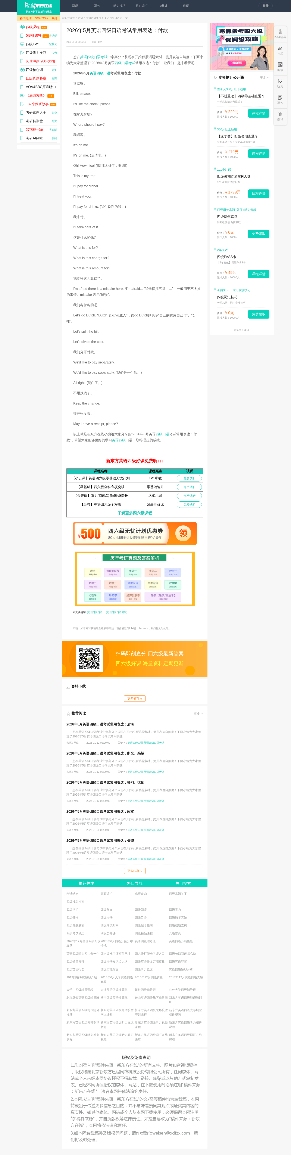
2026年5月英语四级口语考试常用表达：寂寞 (100, 811)
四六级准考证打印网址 (116, 953)
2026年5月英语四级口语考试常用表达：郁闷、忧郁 (105, 782)
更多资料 (134, 698)
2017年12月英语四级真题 (186, 977)
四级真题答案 (178, 893)
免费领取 (259, 234)
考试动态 (72, 893)
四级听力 (175, 909)
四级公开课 (108, 933)
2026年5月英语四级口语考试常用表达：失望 (100, 840)
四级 (80, 17)
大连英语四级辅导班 (114, 989)
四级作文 (107, 909)
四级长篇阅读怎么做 (182, 953)
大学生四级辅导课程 (79, 989)
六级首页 (175, 933)
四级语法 (107, 917)
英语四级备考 (93, 17)
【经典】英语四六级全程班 (100, 504)
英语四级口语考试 (93, 57)
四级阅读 (141, 909)
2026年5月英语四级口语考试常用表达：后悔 (100, 724)
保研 (186, 5)
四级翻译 (72, 917)
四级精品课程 (144, 933)
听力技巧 (119, 5)
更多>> (198, 713)
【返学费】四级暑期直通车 (237, 136)
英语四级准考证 (145, 941)
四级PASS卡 (226, 257)
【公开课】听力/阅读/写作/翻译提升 (101, 496)
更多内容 (134, 871)
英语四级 (119, 440)
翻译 (280, 116)
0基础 (164, 5)
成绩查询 (141, 893)
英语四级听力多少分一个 (82, 953)
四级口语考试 (125, 63)
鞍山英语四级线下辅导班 (151, 997)
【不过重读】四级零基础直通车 (241, 96)
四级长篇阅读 (75, 961)
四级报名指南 (75, 901)
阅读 (280, 67)
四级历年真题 (178, 917)
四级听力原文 (144, 969)
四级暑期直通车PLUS (233, 176)
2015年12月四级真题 (149, 977)
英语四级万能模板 (181, 941)
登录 (266, 5)
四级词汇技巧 (227, 297)
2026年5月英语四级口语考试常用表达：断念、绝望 (105, 753)
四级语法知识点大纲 (114, 961)
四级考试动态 (75, 933)
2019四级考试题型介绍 (81, 977)
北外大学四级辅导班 (182, 989)
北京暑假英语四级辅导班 (82, 997)
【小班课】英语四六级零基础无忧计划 (101, 478)
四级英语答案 (178, 961)
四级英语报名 (75, 969)
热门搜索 (183, 883)
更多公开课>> (242, 330)
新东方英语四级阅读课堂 (82, 1022)
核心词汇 (142, 5)
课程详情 (259, 113)
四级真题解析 (75, 925)
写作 (97, 5)
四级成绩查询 (178, 925)
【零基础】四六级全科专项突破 (101, 487)
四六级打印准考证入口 (150, 953)
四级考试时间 (110, 925)
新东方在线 (68, 17)
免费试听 (189, 478)
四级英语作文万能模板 (150, 961)
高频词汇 (107, 893)
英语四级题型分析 (181, 969)
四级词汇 (72, 909)
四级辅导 (280, 34)
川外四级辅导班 (145, 989)
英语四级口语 (112, 17)
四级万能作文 (110, 969)
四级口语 (162, 434)
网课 (75, 5)
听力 (280, 83)
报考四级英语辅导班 (114, 997)
